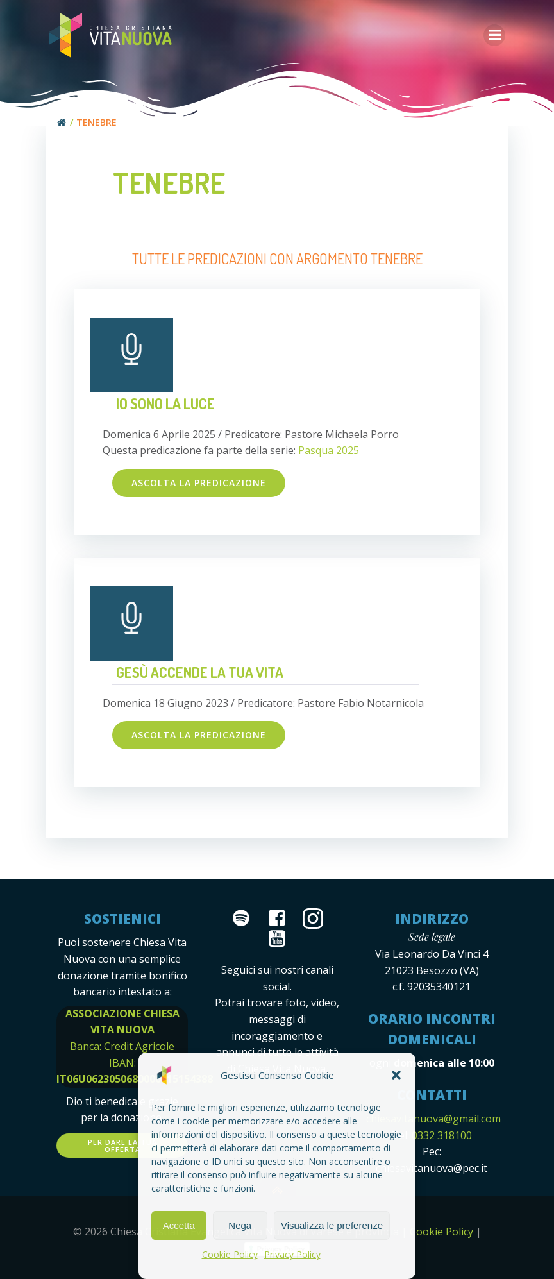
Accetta (179, 1225)
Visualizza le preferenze (332, 1225)
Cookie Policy (230, 1254)
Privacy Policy (292, 1254)
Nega (239, 1225)
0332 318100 (440, 1133)
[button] (396, 1075)
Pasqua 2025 (328, 449)
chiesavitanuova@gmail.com (434, 1117)
